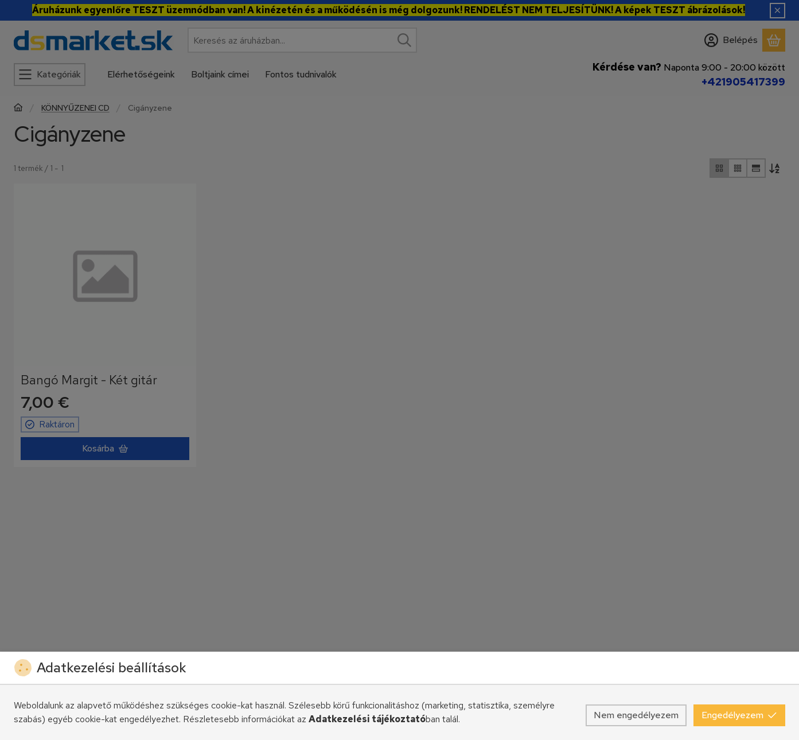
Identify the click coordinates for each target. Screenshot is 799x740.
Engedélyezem (739, 715)
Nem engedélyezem (636, 715)
